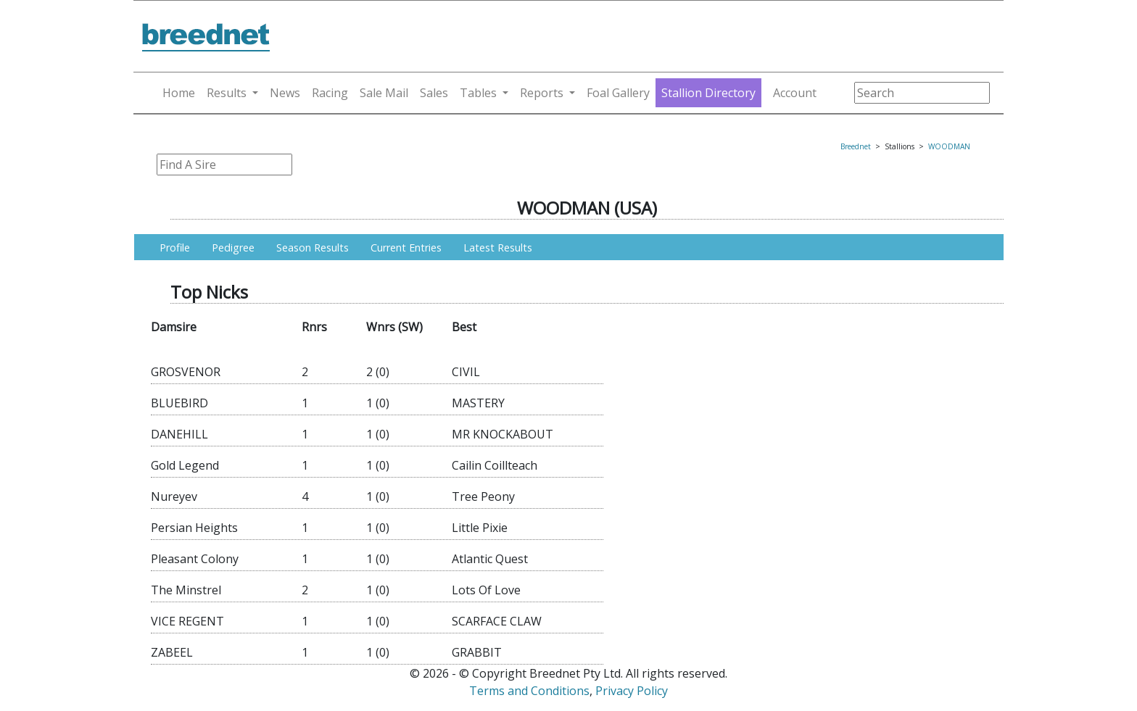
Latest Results (497, 247)
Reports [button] (541, 93)
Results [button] (227, 93)
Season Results (312, 247)
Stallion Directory (708, 93)
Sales (434, 93)
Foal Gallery (618, 93)
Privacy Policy (631, 691)
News (285, 93)
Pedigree (233, 247)
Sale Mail (384, 93)
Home (178, 93)
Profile (175, 247)
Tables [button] (478, 93)
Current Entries (406, 247)
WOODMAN (949, 146)
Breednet (855, 146)
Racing (330, 93)
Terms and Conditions (529, 691)
